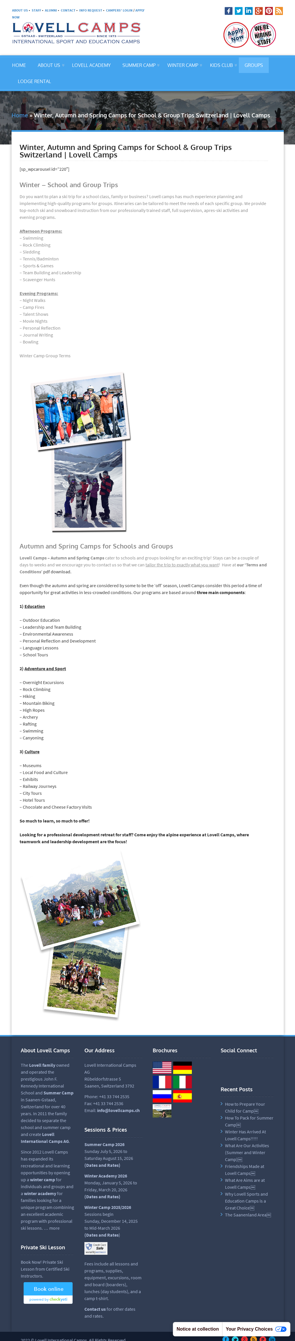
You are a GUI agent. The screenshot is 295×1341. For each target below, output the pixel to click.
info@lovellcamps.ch (118, 1110)
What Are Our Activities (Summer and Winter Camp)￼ (247, 1152)
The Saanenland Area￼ (248, 1215)
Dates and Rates (102, 1165)
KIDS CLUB (221, 65)
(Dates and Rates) (102, 1196)
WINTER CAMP (182, 65)
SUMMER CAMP (139, 65)
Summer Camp (58, 1093)
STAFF (36, 10)
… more (52, 1228)
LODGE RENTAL (34, 81)
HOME (19, 65)
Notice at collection (198, 1329)
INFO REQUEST (90, 10)
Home (20, 115)
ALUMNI (51, 10)
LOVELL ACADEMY (91, 65)
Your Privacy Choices (256, 1329)
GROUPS (254, 65)
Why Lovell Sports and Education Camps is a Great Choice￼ (246, 1201)
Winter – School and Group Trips (69, 185)
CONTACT (68, 10)
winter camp (42, 1179)
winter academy (40, 1193)
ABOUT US (20, 10)
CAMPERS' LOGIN (119, 10)
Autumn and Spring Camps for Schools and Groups (96, 546)
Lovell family (42, 1065)
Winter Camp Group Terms (45, 355)
